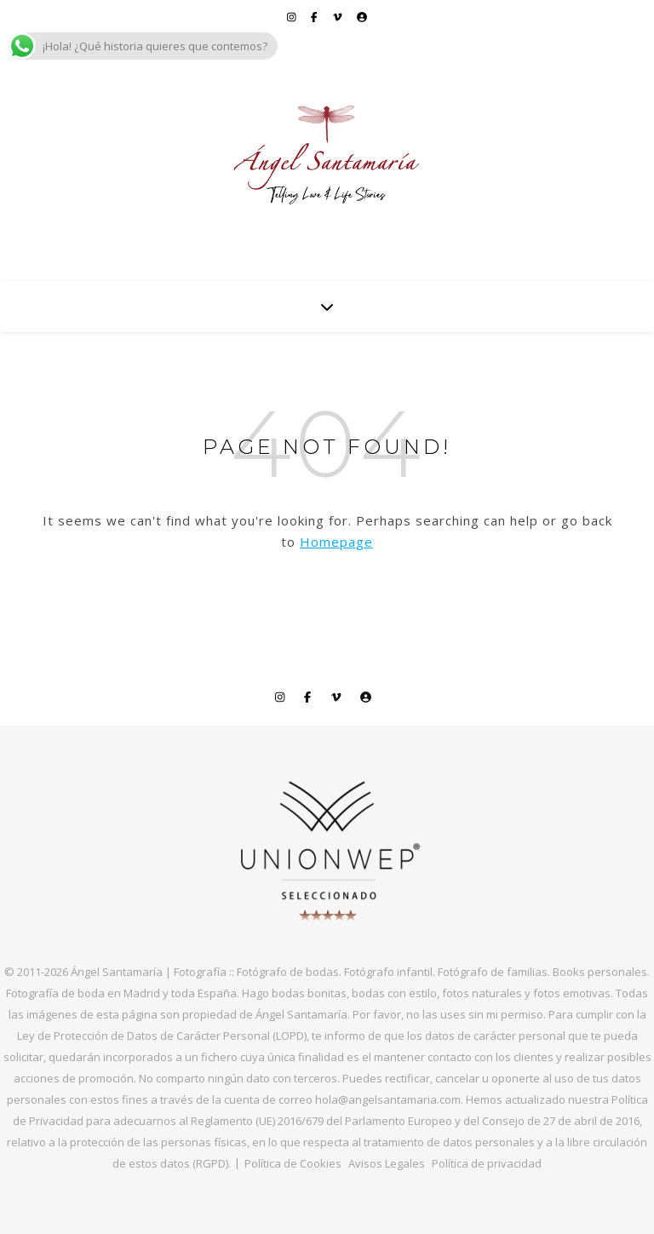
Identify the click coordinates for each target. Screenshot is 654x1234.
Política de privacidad (487, 1163)
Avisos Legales (386, 1163)
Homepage (336, 541)
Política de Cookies (292, 1163)
